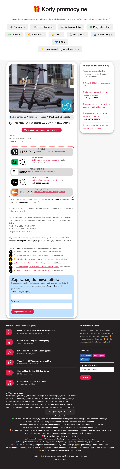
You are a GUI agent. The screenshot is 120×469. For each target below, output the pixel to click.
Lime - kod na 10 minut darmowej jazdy (34, 351)
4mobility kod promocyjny (67, 439)
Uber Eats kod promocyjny (29, 430)
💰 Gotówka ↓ (17, 27)
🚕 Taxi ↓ (57, 34)
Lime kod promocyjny (36, 424)
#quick (33, 401)
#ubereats (72, 396)
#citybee (29, 404)
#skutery (9, 404)
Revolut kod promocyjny (31, 419)
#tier (70, 399)
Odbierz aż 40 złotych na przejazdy (45, 180)
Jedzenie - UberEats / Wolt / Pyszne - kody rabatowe (35, 259)
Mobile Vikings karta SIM (23, 445)
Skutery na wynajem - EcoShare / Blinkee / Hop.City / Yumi (37, 267)
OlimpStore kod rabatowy (45, 445)
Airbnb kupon (55, 436)
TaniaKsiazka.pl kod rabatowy (36, 442)
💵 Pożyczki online (100, 27)
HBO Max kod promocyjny (103, 447)
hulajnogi (33, 117)
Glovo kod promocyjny (50, 433)
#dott (8, 401)
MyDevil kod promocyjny (71, 450)
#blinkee (25, 401)
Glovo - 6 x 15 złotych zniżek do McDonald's (36, 330)
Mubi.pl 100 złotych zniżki (47, 439)
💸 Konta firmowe (43, 27)
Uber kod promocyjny (37, 427)
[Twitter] (85, 359)
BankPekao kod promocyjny (97, 419)
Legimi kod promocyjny (40, 447)
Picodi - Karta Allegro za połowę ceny (33, 341)
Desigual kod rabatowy (79, 442)
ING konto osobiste (69, 422)
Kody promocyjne (18, 117)
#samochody (43, 401)
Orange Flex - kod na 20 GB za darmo (33, 371)
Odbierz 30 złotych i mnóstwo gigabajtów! (50, 192)
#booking (44, 404)
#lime (64, 399)
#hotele (62, 404)
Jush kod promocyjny (87, 433)
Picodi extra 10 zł (97, 442)
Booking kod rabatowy (69, 436)
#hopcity (54, 404)
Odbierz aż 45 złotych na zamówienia (45, 160)
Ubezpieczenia (83, 445)
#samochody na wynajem (60, 401)
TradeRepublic (36, 168)
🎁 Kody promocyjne (60, 9)
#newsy (9, 396)
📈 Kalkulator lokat (71, 27)
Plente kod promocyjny (50, 450)
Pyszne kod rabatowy (65, 430)
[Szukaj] (97, 369)
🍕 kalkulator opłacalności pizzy (52, 456)
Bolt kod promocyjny (54, 427)
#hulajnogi (54, 396)
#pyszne (38, 399)
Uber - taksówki (40, 177)
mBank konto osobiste (85, 422)
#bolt (29, 399)
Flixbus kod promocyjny (59, 442)
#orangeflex (42, 396)
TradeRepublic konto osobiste (52, 419)
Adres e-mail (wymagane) (21, 292)
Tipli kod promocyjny (60, 447)
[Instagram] (99, 355)
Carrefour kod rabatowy (100, 445)
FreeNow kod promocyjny (87, 427)
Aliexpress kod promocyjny (80, 447)
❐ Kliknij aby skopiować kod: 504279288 (41, 130)
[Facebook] (86, 355)
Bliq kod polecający (69, 427)
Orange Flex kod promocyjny (74, 419)
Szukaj (85, 377)
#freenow (20, 399)
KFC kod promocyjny (33, 433)
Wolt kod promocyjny (81, 430)
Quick (43, 117)
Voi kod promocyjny (68, 424)
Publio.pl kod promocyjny (19, 447)
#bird (36, 404)
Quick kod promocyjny (84, 424)
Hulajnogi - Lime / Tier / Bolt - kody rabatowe (32, 255)
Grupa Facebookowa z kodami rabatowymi (31, 251)
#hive (57, 399)
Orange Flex (41, 189)
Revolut (40, 148)
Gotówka (61, 19)
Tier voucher (98, 424)
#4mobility (19, 404)
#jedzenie (20, 396)
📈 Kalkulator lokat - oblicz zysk (76, 456)
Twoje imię (15, 301)
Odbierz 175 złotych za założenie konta (50, 151)
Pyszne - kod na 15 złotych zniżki (31, 381)
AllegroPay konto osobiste (50, 422)
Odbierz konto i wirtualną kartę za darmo (43, 171)
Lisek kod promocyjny (48, 430)
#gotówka (48, 399)
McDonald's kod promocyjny (100, 430)
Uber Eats (37, 157)
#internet (30, 396)
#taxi (11, 399)
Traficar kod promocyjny (86, 439)
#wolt (63, 396)
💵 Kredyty (14, 34)
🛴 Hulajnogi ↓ (77, 34)
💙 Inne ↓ (60, 41)
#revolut (16, 401)
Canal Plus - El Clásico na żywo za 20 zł (34, 361)
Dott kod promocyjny (52, 424)
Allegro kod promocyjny (65, 445)
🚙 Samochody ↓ (103, 34)
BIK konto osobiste (33, 422)
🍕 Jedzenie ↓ (35, 34)
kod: (39, 163)
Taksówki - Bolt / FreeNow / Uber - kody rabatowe (34, 263)
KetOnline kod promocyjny (68, 433)
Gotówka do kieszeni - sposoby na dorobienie (32, 270)
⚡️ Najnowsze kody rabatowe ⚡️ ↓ (60, 49)
